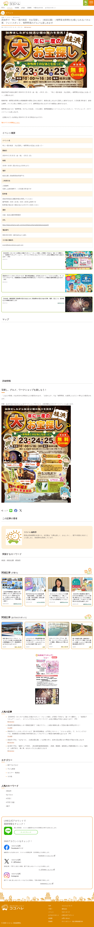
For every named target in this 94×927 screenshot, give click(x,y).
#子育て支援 (10, 802)
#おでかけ (9, 795)
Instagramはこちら (45, 883)
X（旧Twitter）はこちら (46, 869)
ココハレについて (67, 906)
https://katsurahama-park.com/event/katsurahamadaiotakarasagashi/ (25, 225)
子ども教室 (11, 769)
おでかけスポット (53, 915)
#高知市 (18, 560)
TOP (49, 906)
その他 (10, 776)
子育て (50, 909)
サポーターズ (66, 912)
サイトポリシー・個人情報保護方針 (72, 921)
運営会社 (64, 909)
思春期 (50, 921)
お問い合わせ (66, 918)
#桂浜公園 (10, 560)
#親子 (8, 806)
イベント (51, 912)
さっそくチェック (26, 832)
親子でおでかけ (13, 765)
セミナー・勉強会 (14, 772)
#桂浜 (3, 560)
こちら (17, 122)
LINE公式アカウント (68, 915)
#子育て (8, 798)
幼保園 (50, 918)
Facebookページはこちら (45, 855)
